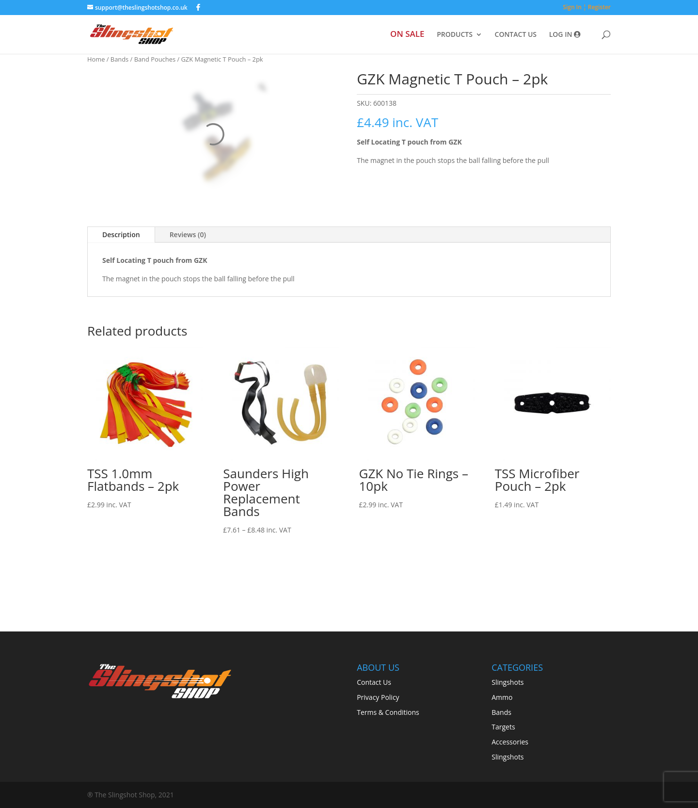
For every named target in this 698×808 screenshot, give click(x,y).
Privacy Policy (378, 697)
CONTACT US (516, 35)
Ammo (502, 697)
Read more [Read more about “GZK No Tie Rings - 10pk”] (386, 528)
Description (121, 234)
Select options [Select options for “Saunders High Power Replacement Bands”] (255, 553)
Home (96, 59)
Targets (503, 726)
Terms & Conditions (388, 712)
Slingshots (508, 682)
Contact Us (374, 682)
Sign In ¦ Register (587, 7)
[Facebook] (198, 7)
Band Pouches (154, 59)
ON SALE (407, 35)
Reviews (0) (188, 234)
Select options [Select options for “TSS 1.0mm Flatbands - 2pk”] (119, 528)
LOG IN (565, 35)
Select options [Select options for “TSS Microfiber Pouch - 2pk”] (527, 528)
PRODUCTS (455, 35)
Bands (119, 59)
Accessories (510, 741)
